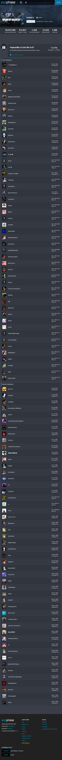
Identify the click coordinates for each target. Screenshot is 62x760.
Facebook (44, 726)
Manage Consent (27, 736)
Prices (46, 21)
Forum (51, 21)
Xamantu (10, 728)
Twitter (44, 724)
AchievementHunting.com (49, 729)
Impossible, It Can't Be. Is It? (22, 47)
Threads (44, 722)
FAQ (23, 722)
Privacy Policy (26, 738)
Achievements (31, 21)
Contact (24, 731)
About (24, 729)
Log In (58, 2)
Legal (23, 733)
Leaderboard (39, 21)
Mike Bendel (11, 726)
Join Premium (25, 743)
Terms (23, 740)
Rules (23, 726)
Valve (16, 731)
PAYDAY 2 (30, 17)
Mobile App (25, 724)
